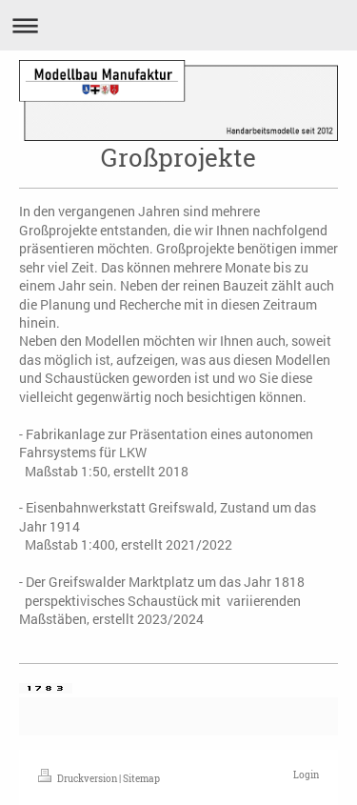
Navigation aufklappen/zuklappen (178, 25)
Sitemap (141, 779)
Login (306, 775)
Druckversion (78, 779)
